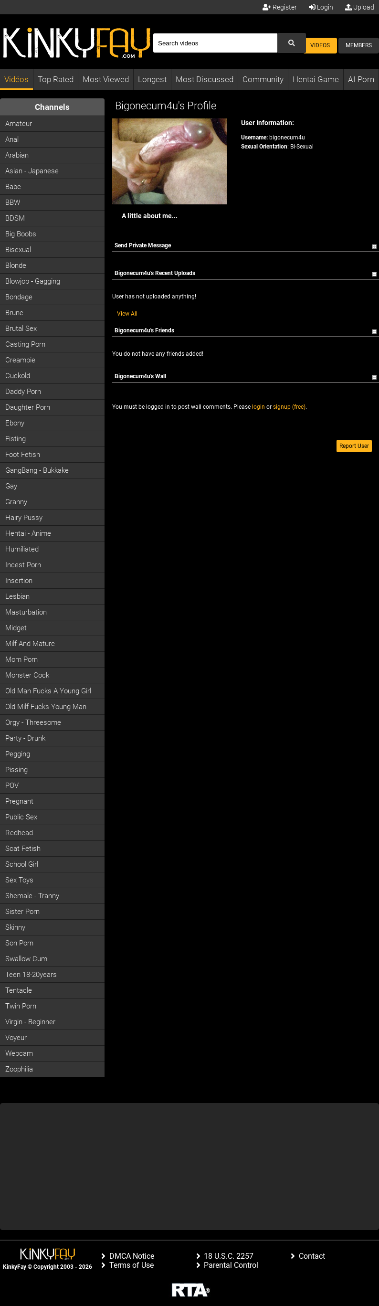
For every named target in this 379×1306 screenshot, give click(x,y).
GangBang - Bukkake (37, 470)
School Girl (21, 864)
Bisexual (18, 249)
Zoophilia (19, 1069)
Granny (16, 502)
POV (12, 785)
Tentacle (18, 990)
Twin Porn (20, 1006)
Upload (359, 7)
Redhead (19, 832)
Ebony (14, 423)
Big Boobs (20, 234)
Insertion (18, 580)
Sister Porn (22, 911)
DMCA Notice (131, 1256)
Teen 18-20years (31, 974)
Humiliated (22, 549)
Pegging (17, 754)
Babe (13, 186)
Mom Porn (21, 659)
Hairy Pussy (23, 517)
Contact (312, 1256)
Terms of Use (131, 1265)
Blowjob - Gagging (32, 281)
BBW (12, 202)
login (258, 406)
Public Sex (21, 817)
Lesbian (17, 596)
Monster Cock (27, 675)
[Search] (215, 43)
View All (127, 313)
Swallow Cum (26, 959)
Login (321, 7)
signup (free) (289, 406)
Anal (12, 139)
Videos (320, 45)
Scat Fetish (23, 848)
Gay (11, 486)
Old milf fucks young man (45, 706)
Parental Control (231, 1265)
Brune (14, 312)
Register (280, 7)
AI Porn (361, 79)
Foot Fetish (22, 454)
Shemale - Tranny (32, 896)
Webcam (19, 1053)
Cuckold (17, 376)
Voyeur (16, 1037)
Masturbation (26, 612)
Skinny (15, 927)
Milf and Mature (30, 643)
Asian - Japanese (32, 171)
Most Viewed (106, 79)
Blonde (15, 265)
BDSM (15, 218)
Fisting (15, 439)
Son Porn (19, 943)
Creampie (20, 360)
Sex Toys (19, 880)
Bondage (18, 297)
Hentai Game (316, 79)
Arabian (17, 155)
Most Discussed (204, 79)
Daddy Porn (23, 391)
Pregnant (19, 801)
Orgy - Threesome (33, 722)
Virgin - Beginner (30, 1022)
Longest (152, 79)
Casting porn (25, 344)
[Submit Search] (291, 43)
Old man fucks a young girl (48, 691)
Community (263, 79)
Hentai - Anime (28, 533)
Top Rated (56, 79)
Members (359, 45)
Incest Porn (23, 565)
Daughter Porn (27, 407)
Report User (354, 446)
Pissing (16, 769)
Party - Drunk (25, 738)
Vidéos (16, 79)
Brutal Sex (21, 328)
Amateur (18, 123)
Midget (16, 628)
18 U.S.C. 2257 (228, 1256)
